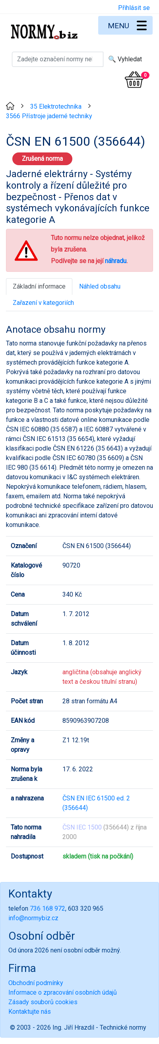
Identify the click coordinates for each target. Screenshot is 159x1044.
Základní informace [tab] (39, 286)
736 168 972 (47, 908)
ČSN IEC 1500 (82, 827)
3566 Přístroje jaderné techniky (49, 116)
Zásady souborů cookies (43, 1002)
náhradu (115, 261)
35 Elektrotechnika (55, 106)
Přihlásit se (134, 8)
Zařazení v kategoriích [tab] (43, 302)
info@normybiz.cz (33, 918)
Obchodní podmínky (35, 983)
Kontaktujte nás (29, 1011)
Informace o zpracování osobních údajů (62, 992)
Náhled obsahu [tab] (99, 286)
